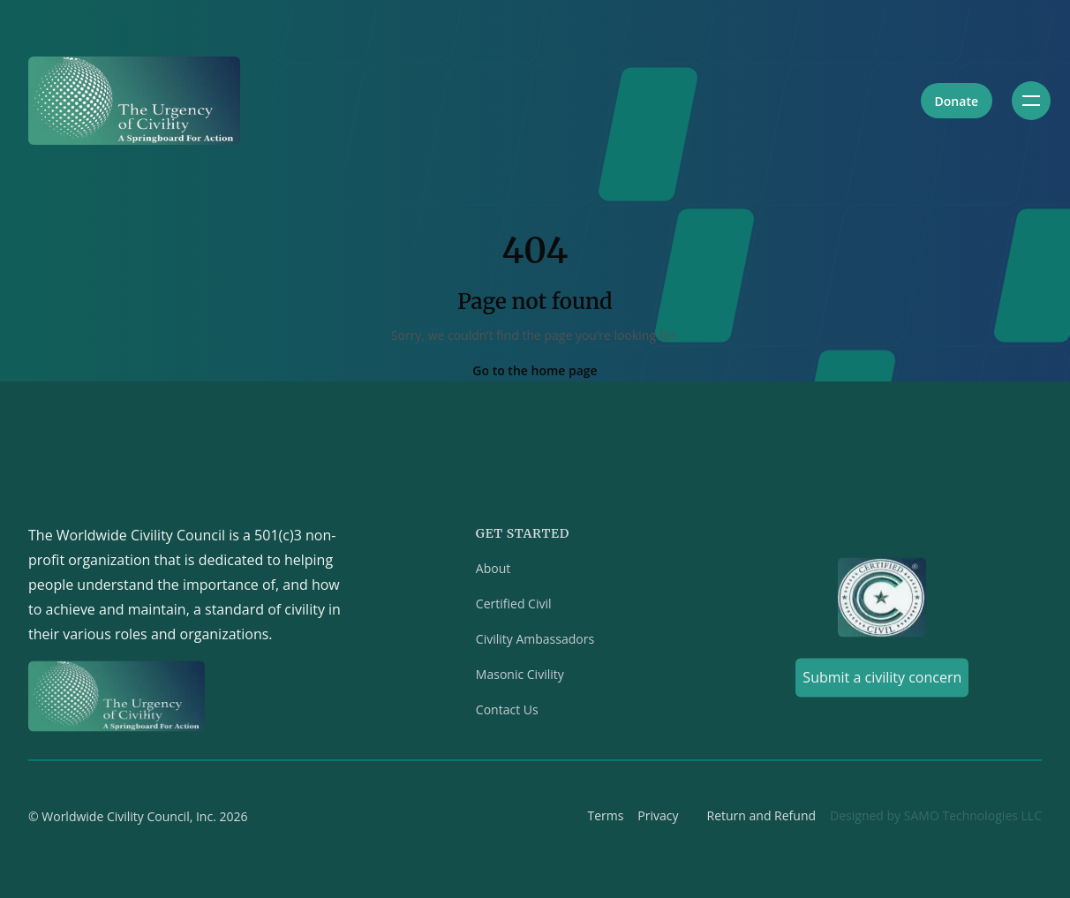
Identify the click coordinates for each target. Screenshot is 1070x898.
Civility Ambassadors (535, 642)
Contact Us (507, 713)
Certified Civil (514, 607)
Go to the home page (534, 370)
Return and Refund (762, 819)
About (493, 571)
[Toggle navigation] (1031, 100)
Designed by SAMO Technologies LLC (936, 819)
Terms (605, 819)
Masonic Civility (520, 677)
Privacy (657, 819)
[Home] (134, 101)
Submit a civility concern (881, 680)
